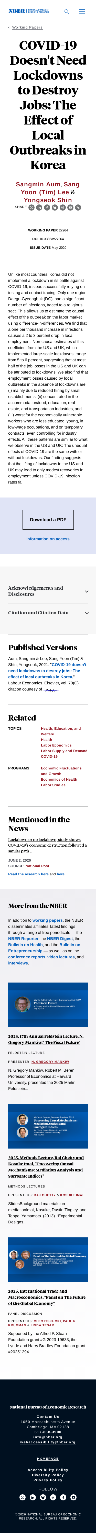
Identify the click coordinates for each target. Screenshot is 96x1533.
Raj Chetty (45, 1195)
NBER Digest (60, 938)
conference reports (26, 957)
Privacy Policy (48, 1480)
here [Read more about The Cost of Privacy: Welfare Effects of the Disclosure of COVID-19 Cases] (61, 874)
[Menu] (82, 11)
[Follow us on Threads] (53, 1497)
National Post (37, 866)
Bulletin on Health (25, 945)
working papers (48, 920)
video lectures (61, 957)
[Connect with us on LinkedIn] (33, 1497)
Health (46, 740)
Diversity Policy (48, 1475)
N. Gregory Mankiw (50, 1062)
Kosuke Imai (71, 1195)
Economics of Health (59, 779)
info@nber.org (47, 1437)
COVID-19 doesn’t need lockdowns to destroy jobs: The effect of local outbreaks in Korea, (47, 670)
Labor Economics (56, 745)
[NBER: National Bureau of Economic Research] (29, 11)
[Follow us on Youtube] (73, 1497)
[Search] (66, 11)
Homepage (48, 1458)
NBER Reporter (23, 938)
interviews (18, 963)
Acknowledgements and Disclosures (35, 591)
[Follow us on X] (22, 1497)
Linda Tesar (42, 1325)
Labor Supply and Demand (64, 751)
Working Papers (27, 27)
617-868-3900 (48, 1432)
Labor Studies (53, 785)
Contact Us (48, 1417)
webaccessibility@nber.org (48, 1442)
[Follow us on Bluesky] (43, 1497)
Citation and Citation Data (38, 613)
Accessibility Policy (48, 1470)
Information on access (48, 539)
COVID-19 (49, 756)
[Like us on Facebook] (63, 1497)
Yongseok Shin (48, 200)
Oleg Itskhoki (47, 1321)
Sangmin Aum (38, 184)
